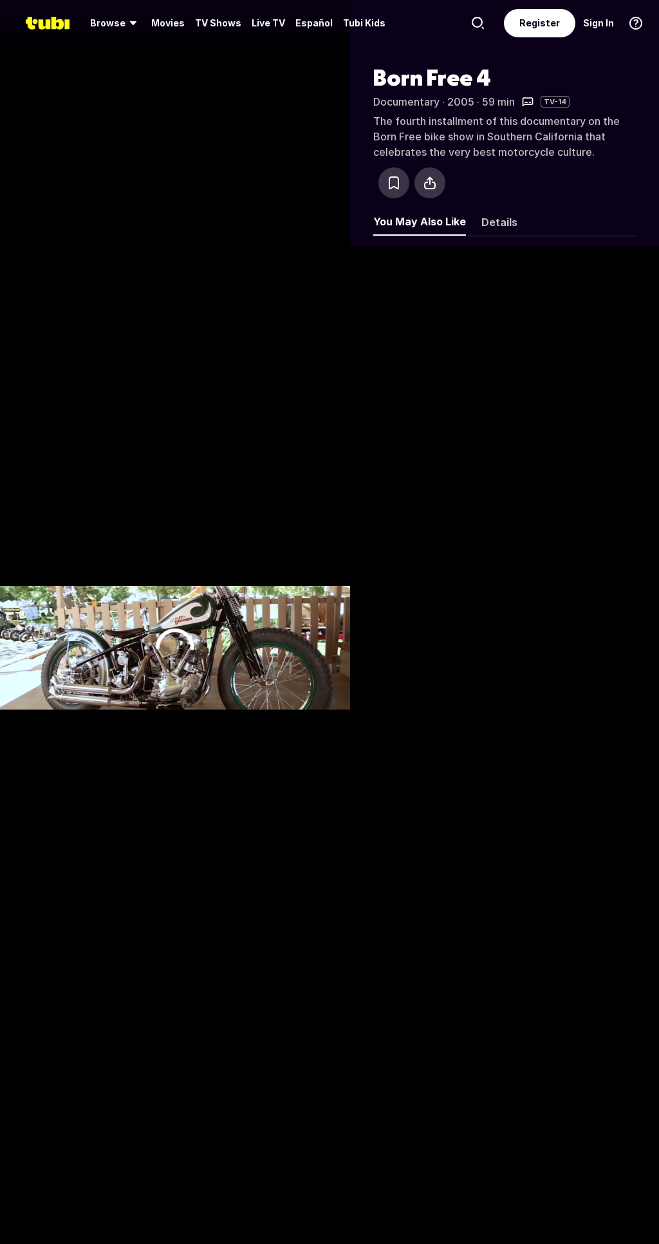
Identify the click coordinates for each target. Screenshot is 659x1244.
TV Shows (218, 22)
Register (539, 22)
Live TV (268, 22)
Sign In (598, 22)
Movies (168, 22)
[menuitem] (115, 23)
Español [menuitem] (314, 22)
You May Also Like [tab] (419, 221)
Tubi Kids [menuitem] (364, 22)
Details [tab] (499, 222)
